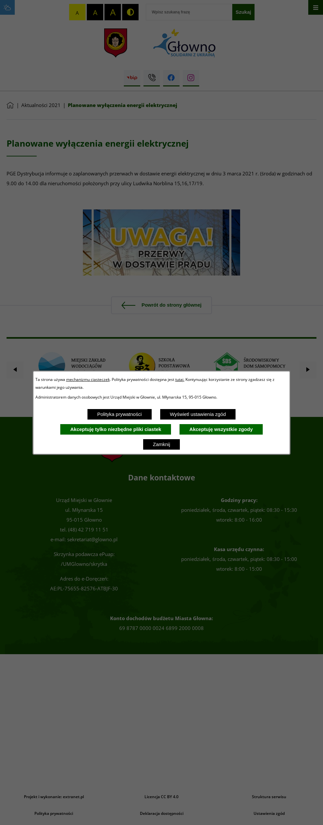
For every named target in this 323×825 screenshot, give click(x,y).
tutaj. (179, 379)
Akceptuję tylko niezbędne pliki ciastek (115, 429)
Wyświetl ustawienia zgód (198, 414)
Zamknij (161, 444)
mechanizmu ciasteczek (88, 379)
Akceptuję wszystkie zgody (221, 429)
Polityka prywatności (119, 414)
